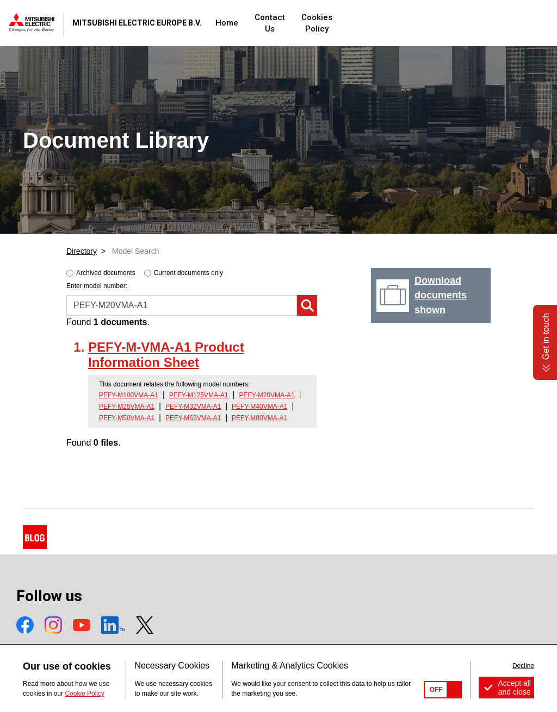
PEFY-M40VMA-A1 (259, 406)
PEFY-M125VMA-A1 (198, 395)
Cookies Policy (408, 23)
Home (293, 23)
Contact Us (342, 23)
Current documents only (188, 273)
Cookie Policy (84, 693)
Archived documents (105, 273)
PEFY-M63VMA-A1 (193, 418)
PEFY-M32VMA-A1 (193, 406)
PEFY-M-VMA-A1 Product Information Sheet (166, 355)
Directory (81, 251)
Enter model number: (96, 286)
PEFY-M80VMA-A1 (259, 418)
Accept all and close (514, 687)
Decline (523, 666)
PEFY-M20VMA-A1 (266, 395)
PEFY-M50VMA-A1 (126, 418)
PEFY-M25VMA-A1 (126, 406)
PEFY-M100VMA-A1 (128, 395)
